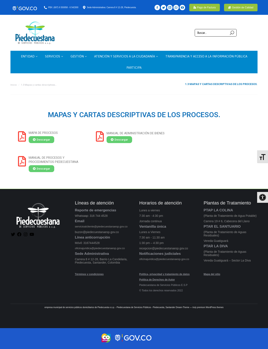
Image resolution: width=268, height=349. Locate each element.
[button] (262, 197)
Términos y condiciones (89, 274)
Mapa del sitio (212, 274)
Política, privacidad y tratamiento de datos (164, 274)
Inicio (13, 85)
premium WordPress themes (210, 307)
